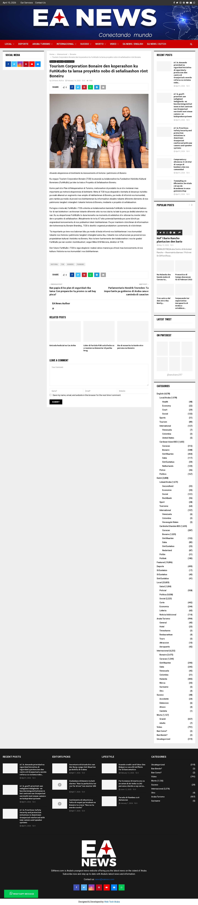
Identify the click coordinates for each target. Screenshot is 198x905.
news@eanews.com (104, 879)
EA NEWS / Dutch (156, 44)
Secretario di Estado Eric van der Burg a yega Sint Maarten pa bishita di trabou (82, 767)
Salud (162, 586)
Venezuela (167, 430)
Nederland (167, 550)
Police (162, 470)
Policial (163, 590)
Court (164, 410)
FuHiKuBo (80, 264)
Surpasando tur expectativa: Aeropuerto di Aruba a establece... (182, 303)
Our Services (26, 2)
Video (113, 44)
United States (168, 438)
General (163, 623)
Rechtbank (167, 498)
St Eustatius (162, 574)
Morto (99, 44)
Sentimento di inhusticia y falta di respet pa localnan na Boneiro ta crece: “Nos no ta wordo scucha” (82, 803)
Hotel (162, 627)
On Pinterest (164, 335)
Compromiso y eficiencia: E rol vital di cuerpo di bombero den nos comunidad (183, 164)
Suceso (84, 44)
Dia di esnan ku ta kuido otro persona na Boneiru (130, 347)
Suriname (164, 687)
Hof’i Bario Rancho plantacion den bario (169, 240)
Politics (163, 474)
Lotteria (163, 610)
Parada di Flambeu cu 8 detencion (129, 799)
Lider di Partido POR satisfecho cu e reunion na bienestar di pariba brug (98, 348)
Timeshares (165, 631)
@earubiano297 (174, 374)
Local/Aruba (165, 398)
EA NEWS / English (133, 44)
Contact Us (40, 2)
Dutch (159, 478)
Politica (163, 594)
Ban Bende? (162, 735)
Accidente (164, 699)
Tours (162, 639)
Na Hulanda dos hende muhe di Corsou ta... (164, 277)
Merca (162, 683)
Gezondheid (167, 486)
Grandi (163, 719)
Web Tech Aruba (112, 901)
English (160, 394)
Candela (163, 711)
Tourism (163, 422)
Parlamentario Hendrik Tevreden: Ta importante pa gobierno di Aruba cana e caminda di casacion (126, 291)
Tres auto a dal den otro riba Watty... (163, 301)
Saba (164, 458)
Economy (166, 406)
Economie (166, 490)
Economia (164, 606)
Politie (162, 554)
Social (165, 414)
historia (54, 264)
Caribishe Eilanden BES (170, 526)
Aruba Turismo (41, 44)
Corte (162, 602)
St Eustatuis (162, 570)
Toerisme (164, 506)
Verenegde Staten (170, 522)
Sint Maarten (168, 454)
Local (8, 44)
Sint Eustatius (168, 462)
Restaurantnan (166, 635)
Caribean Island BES (169, 442)
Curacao (166, 446)
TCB (62, 264)
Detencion (164, 703)
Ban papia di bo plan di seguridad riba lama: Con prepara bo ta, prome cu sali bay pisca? (73, 291)
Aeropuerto (165, 647)
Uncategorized (163, 739)
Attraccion (164, 643)
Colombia (166, 434)
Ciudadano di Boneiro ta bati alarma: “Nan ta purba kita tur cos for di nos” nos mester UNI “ (82, 784)
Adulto (162, 723)
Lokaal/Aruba (165, 482)
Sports (163, 418)
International (165, 426)
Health (165, 402)
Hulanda (163, 679)
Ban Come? (162, 731)
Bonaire (52, 61)
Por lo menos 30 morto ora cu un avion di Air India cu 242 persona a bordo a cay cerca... (132, 783)
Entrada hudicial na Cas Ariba (63, 345)
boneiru (70, 264)
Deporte (23, 44)
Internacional (65, 44)
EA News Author (58, 81)
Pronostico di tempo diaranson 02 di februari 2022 (183, 277)
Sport (162, 502)
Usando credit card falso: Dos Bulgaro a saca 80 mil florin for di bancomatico (132, 767)
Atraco (163, 707)
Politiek (163, 558)
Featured (60, 61)
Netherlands (167, 466)
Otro (161, 691)
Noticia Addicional (168, 615)
